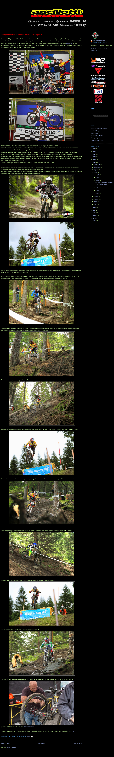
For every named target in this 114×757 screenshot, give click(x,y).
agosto (96, 170)
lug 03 (98, 190)
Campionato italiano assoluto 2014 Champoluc (21, 35)
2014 (94, 162)
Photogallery (94, 138)
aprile (96, 201)
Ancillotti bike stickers (97, 135)
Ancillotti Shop (95, 131)
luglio (96, 172)
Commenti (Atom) (12, 747)
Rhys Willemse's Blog (97, 140)
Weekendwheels (29, 727)
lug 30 (98, 175)
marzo (96, 204)
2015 (94, 159)
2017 (94, 154)
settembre (97, 167)
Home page (41, 743)
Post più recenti (5, 743)
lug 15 (98, 180)
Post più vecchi (78, 743)
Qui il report (69, 43)
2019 (94, 149)
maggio (96, 199)
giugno (96, 196)
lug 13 (98, 187)
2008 (94, 221)
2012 (94, 210)
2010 (94, 215)
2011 (94, 213)
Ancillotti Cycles (99, 40)
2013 (94, 207)
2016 (94, 157)
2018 (94, 151)
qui (73, 731)
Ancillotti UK (94, 133)
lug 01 (98, 193)
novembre (97, 164)
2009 (94, 218)
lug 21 (98, 177)
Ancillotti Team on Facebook (99, 128)
